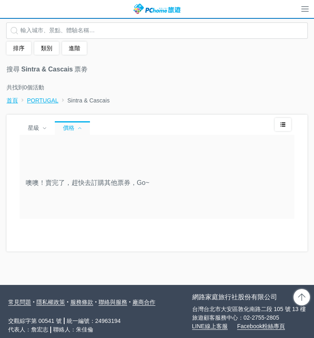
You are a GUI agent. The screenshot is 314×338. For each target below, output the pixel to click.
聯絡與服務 (113, 302)
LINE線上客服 (210, 326)
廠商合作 (143, 302)
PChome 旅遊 (157, 9)
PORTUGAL (42, 100)
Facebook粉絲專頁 (261, 326)
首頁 (12, 100)
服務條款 (81, 302)
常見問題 (19, 302)
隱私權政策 (50, 302)
